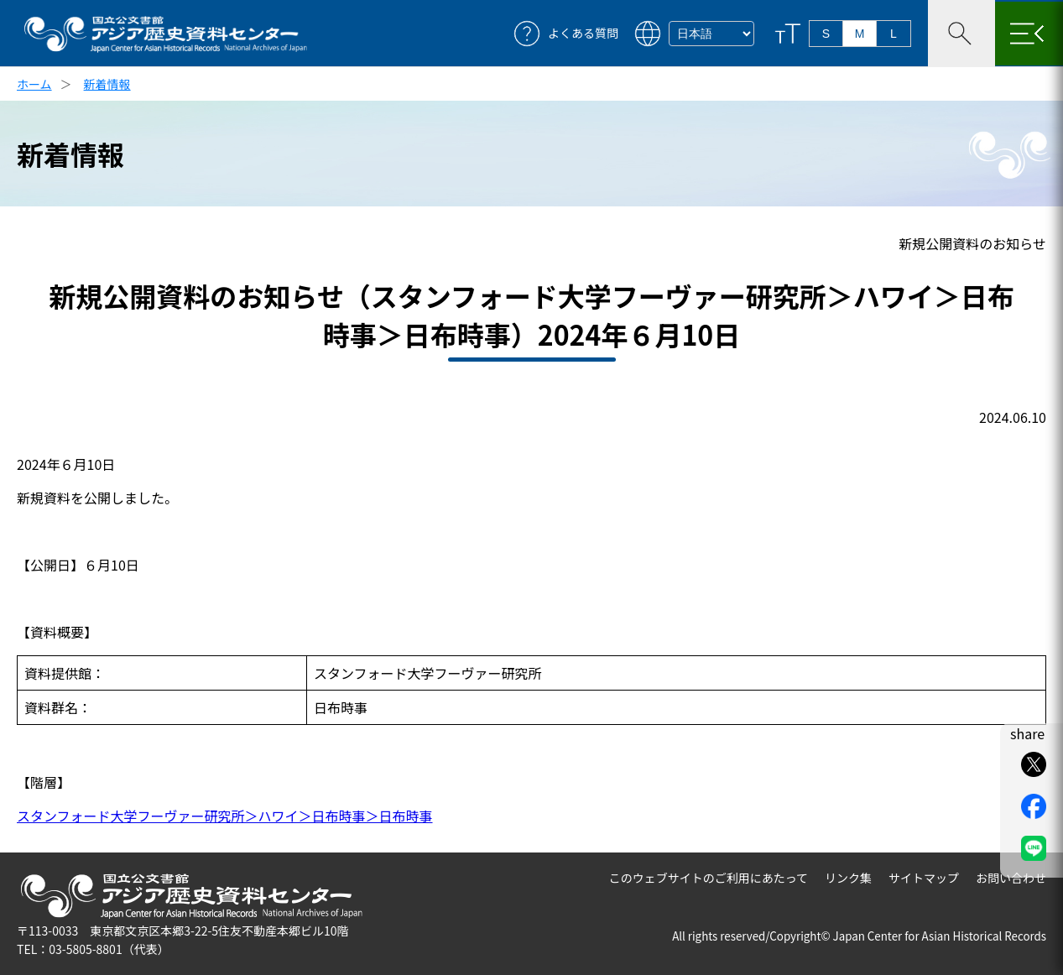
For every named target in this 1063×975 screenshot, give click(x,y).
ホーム (34, 84)
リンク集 (848, 877)
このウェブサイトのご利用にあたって (708, 877)
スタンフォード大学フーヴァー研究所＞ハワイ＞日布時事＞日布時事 (225, 816)
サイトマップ (923, 877)
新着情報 (107, 84)
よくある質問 (583, 33)
